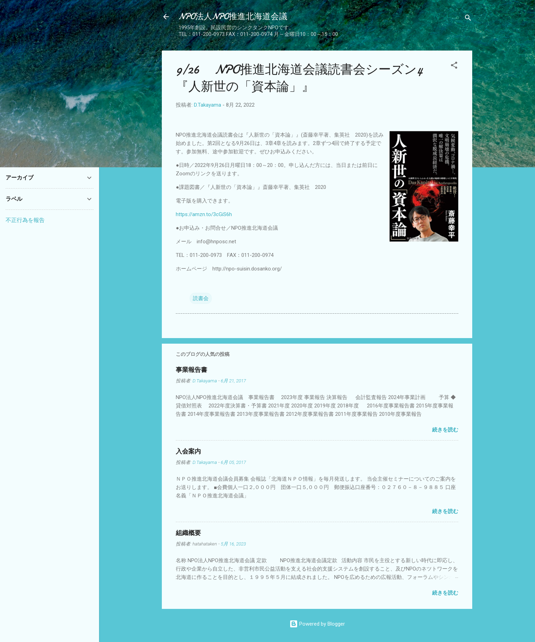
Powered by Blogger (317, 624)
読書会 (201, 298)
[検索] (468, 19)
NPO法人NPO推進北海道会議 (233, 16)
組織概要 (188, 533)
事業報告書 (191, 370)
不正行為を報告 (25, 220)
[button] (454, 66)
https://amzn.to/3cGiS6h (204, 214)
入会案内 (188, 451)
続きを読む (445, 430)
